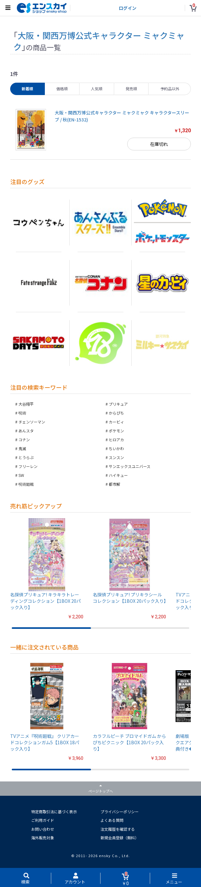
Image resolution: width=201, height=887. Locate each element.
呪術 (22, 413)
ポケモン (116, 430)
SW (21, 475)
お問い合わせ (42, 829)
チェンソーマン (31, 421)
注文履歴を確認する (117, 829)
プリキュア (118, 404)
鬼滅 (22, 448)
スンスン (116, 457)
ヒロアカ (116, 439)
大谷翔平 (26, 404)
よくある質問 (111, 820)
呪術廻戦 (26, 484)
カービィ (116, 421)
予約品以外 (169, 88)
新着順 (27, 88)
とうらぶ (26, 457)
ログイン (127, 8)
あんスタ (26, 430)
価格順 (62, 88)
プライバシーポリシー (119, 811)
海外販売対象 (42, 837)
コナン (24, 439)
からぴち (116, 413)
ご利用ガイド (42, 820)
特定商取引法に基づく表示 (54, 811)
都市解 (114, 484)
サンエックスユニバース (129, 466)
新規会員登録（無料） (119, 837)
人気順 (96, 88)
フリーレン (28, 466)
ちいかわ (116, 448)
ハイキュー (118, 475)
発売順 (131, 88)
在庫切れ (159, 144)
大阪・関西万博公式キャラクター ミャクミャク (98, 40)
